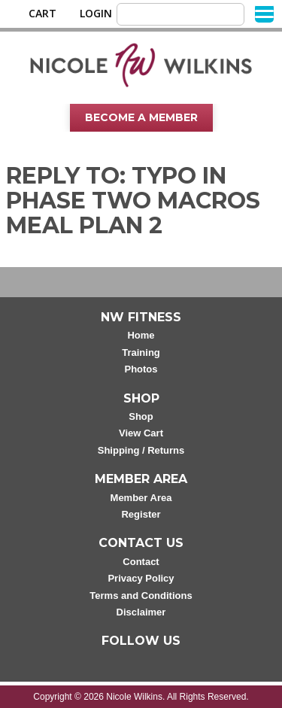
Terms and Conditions (140, 595)
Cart (42, 14)
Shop (141, 416)
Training (141, 352)
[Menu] (264, 13)
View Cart (141, 433)
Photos (140, 369)
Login (96, 14)
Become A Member (141, 117)
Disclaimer (141, 612)
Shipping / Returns (141, 450)
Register (140, 514)
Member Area (141, 497)
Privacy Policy (141, 578)
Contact (141, 561)
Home (140, 335)
